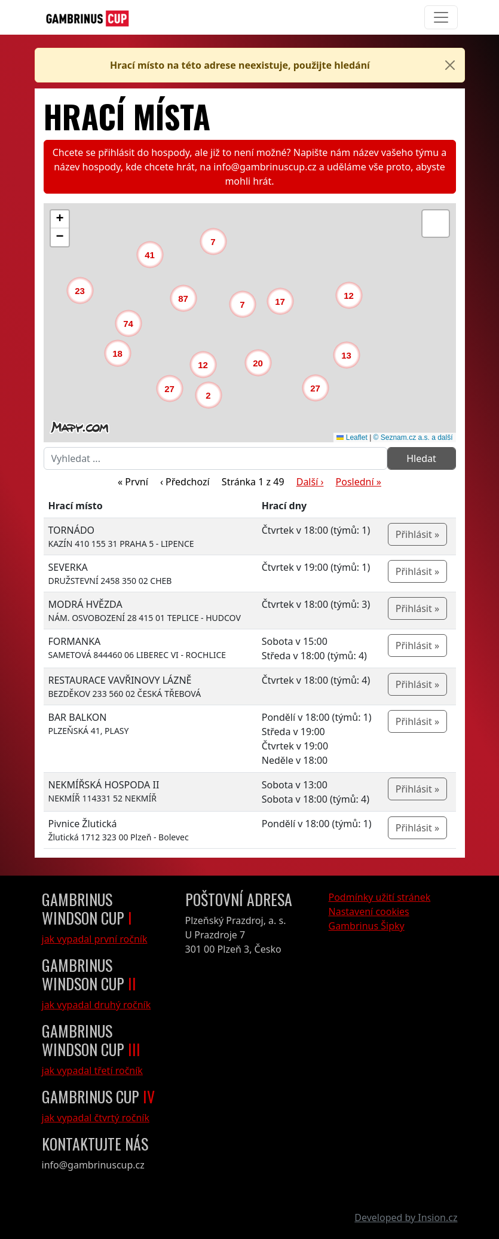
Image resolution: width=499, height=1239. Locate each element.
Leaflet (351, 437)
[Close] (450, 65)
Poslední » (358, 481)
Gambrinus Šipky (367, 925)
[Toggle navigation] (441, 17)
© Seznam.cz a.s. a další (413, 437)
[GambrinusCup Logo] (87, 17)
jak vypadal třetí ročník (92, 1070)
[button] (211, 398)
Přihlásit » (417, 534)
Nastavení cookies (369, 911)
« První (133, 481)
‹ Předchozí (185, 481)
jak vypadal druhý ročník (96, 1004)
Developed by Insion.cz (405, 1217)
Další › (310, 481)
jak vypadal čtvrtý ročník (96, 1117)
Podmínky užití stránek (380, 897)
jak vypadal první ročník (95, 939)
